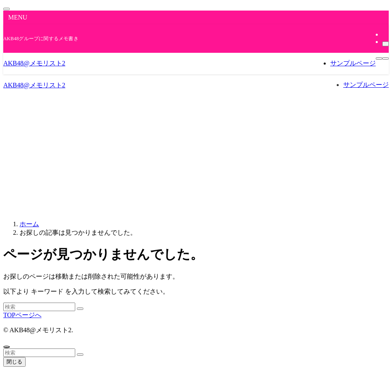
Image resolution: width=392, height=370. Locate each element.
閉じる (14, 362)
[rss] (384, 34)
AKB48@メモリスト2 (34, 63)
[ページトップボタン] (6, 347)
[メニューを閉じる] (6, 9)
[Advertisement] (196, 157)
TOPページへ (22, 315)
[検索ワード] (39, 307)
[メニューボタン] (379, 58)
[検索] (385, 43)
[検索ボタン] (385, 58)
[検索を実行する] (80, 308)
